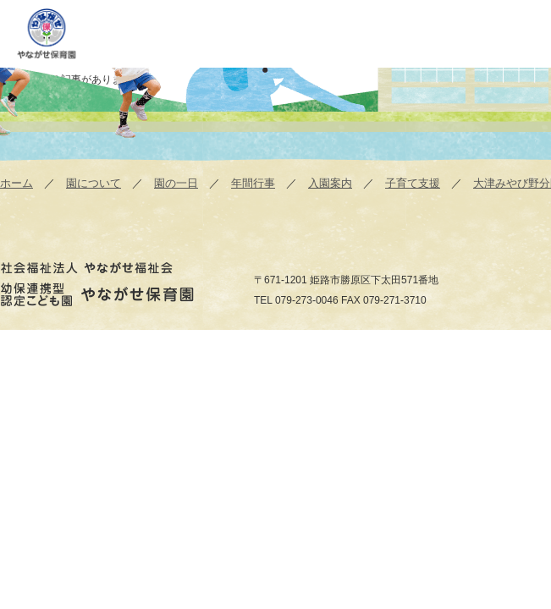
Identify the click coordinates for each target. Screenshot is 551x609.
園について (93, 183)
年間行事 (253, 183)
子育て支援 (412, 183)
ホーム (16, 183)
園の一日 (176, 183)
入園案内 (330, 183)
